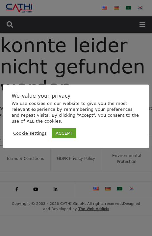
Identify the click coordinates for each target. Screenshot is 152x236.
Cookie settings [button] (30, 133)
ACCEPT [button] (64, 133)
